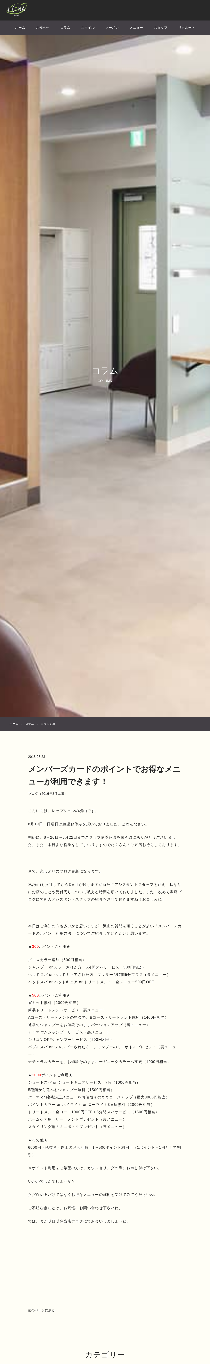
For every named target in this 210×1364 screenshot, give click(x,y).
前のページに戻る (41, 1310)
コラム (65, 27)
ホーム (20, 27)
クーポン (112, 27)
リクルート (186, 27)
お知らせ (42, 27)
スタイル (88, 27)
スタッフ (160, 27)
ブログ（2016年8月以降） (48, 793)
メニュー (136, 27)
